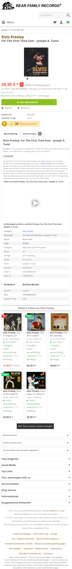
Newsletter (28, 548)
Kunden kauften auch (12, 442)
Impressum (48, 553)
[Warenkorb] (68, 22)
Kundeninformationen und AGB (18, 543)
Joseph (6, 149)
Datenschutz (56, 548)
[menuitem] (7, 22)
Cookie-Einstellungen (22, 533)
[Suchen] (68, 15)
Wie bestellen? (15, 548)
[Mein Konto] (61, 22)
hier (58, 521)
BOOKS (26, 243)
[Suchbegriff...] (55, 15)
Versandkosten (52, 510)
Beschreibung (10, 133)
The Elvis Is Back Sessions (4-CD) (35, 334)
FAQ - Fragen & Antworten (23, 538)
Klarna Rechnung (40, 533)
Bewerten (23, 108)
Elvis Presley (12, 37)
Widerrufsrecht (41, 548)
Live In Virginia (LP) (11, 334)
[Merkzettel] (55, 22)
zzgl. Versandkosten (19, 89)
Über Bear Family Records (30, 553)
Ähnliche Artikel (10, 435)
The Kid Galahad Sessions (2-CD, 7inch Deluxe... (58, 334)
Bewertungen (32, 133)
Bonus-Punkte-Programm (48, 538)
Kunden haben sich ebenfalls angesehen (20, 450)
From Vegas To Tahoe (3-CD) (36, 393)
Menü (8, 22)
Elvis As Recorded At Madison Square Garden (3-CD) (12, 393)
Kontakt (53, 533)
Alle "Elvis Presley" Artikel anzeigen (35, 426)
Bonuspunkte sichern (28, 124)
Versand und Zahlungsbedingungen (50, 543)
